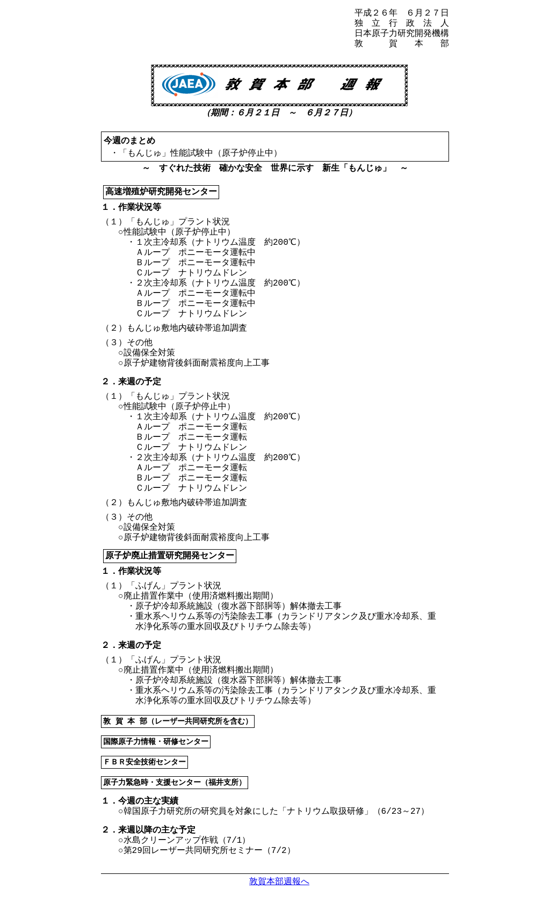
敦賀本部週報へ (279, 881)
